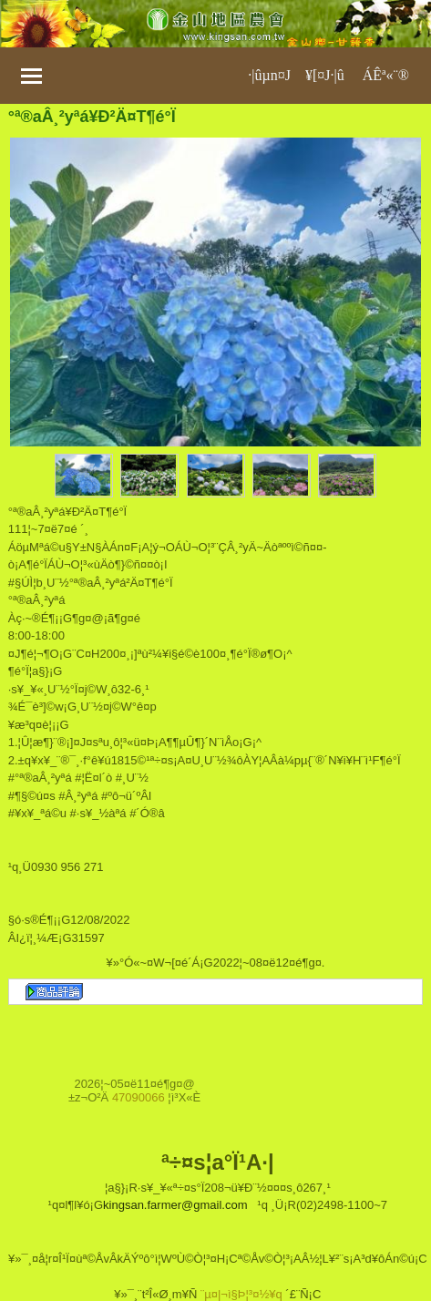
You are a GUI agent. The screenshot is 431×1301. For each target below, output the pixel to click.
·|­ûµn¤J (269, 75)
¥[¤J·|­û (324, 75)
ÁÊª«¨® (386, 75)
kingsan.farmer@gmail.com (175, 1205)
